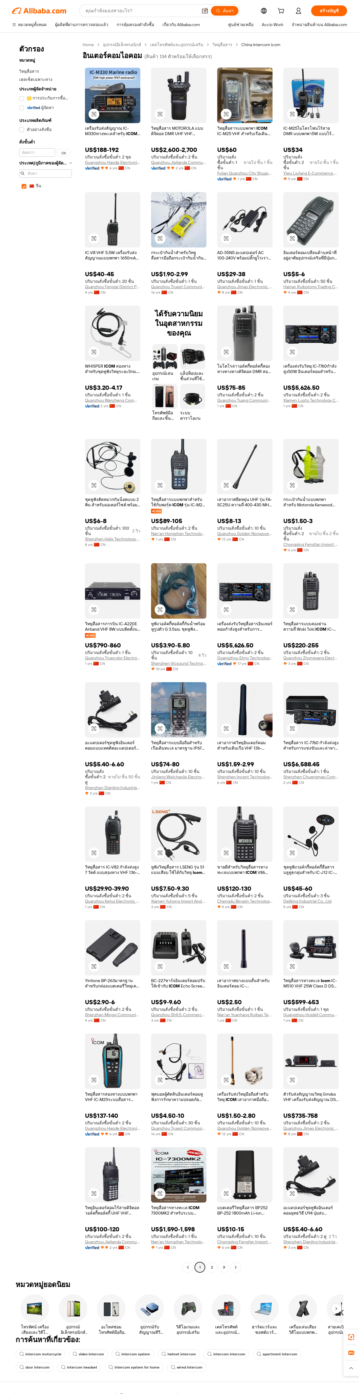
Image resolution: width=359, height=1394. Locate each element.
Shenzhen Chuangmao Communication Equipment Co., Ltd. (311, 776)
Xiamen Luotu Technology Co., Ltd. (311, 400)
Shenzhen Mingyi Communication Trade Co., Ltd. (112, 1014)
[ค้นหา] (224, 11)
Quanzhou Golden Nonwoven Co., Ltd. (245, 533)
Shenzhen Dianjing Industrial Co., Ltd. (112, 787)
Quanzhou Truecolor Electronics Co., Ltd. (112, 658)
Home (88, 44)
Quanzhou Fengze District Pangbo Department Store (112, 286)
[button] (205, 10)
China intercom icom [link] (260, 44)
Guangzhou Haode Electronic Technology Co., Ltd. (112, 162)
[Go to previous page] (187, 1267)
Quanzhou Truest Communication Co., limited (178, 286)
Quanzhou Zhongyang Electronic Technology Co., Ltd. (311, 658)
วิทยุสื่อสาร (222, 44)
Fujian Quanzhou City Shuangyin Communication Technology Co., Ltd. (245, 173)
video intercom (88, 1354)
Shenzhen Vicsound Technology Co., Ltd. (178, 663)
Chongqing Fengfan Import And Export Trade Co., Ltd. (311, 544)
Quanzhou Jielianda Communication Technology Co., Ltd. (178, 162)
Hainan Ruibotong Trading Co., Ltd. (311, 286)
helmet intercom (179, 1354)
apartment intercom (277, 1354)
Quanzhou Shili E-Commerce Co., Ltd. (178, 1014)
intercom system (132, 1354)
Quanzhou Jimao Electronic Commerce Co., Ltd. (245, 286)
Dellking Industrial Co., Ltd (307, 901)
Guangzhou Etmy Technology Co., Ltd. (245, 658)
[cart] (282, 11)
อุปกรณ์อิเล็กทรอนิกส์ (122, 44)
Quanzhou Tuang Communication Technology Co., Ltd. (245, 400)
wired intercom (187, 1367)
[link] (351, 1337)
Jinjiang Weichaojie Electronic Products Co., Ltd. (178, 776)
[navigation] (45, 656)
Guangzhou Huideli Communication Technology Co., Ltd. (311, 1014)
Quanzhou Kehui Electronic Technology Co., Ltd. (112, 901)
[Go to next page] (235, 1267)
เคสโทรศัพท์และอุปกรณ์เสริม (176, 44)
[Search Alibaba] (141, 10)
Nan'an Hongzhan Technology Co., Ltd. (178, 533)
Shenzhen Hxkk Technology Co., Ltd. (112, 539)
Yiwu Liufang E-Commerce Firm (311, 173)
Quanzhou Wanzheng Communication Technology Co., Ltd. (112, 400)
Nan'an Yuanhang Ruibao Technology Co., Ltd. (245, 1014)
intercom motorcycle (40, 1354)
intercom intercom (226, 1354)
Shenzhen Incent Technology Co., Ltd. (245, 776)
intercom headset (79, 1367)
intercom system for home (134, 1367)
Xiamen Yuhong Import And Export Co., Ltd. (178, 901)
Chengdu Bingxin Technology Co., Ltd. (245, 901)
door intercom (34, 1367)
